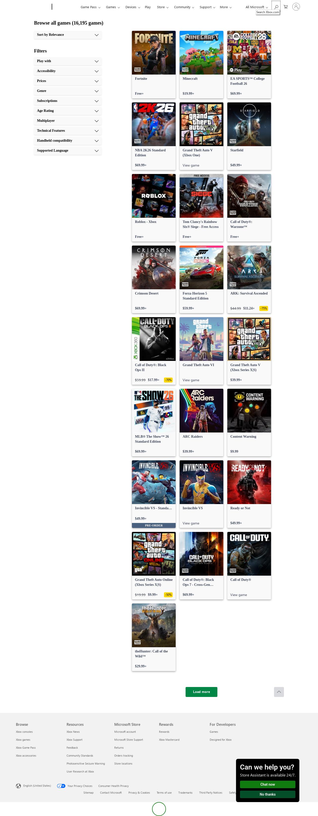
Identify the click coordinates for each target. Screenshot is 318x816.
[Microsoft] (33, 7)
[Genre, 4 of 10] (68, 91)
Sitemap (88, 792)
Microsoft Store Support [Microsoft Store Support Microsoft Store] (128, 739)
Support (205, 7)
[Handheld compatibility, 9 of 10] (68, 141)
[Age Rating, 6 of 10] (68, 111)
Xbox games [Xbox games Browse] (23, 739)
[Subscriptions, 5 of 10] (68, 101)
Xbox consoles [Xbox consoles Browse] (24, 731)
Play (148, 7)
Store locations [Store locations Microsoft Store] (123, 763)
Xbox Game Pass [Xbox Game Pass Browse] (26, 747)
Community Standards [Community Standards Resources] (80, 755)
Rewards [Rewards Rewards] (164, 731)
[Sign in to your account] (296, 7)
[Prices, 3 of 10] (68, 81)
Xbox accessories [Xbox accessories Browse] (26, 755)
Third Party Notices (210, 792)
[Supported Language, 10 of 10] (68, 151)
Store (161, 7)
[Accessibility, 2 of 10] (68, 71)
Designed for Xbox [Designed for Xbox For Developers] (221, 739)
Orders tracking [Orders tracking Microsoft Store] (123, 755)
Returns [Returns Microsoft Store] (119, 747)
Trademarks (185, 792)
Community (182, 7)
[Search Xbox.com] (276, 6)
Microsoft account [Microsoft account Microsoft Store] (125, 731)
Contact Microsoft (111, 792)
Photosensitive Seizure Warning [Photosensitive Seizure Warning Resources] (86, 763)
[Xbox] (65, 7)
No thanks (268, 794)
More (224, 7)
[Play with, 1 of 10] (68, 61)
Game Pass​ (89, 7)
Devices (130, 7)
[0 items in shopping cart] (286, 6)
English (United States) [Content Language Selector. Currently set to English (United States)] (37, 785)
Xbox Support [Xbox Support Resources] (74, 739)
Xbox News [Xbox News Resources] (73, 731)
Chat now (267, 784)
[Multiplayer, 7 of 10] (68, 121)
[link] (154, 64)
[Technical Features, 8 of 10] (68, 131)
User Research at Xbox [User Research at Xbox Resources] (80, 771)
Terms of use (164, 792)
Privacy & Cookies (139, 792)
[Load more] (201, 692)
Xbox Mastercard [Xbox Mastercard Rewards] (169, 739)
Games (111, 7)
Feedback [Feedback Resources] (72, 747)
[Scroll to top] (279, 692)
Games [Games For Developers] (214, 731)
